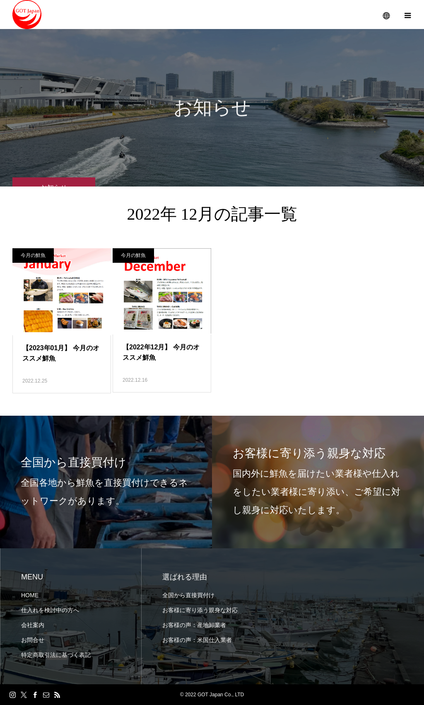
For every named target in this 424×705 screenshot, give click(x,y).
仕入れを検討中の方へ (50, 610)
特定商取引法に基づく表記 (56, 655)
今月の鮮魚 (33, 255)
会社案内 (32, 625)
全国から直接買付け (188, 595)
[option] (106, 482)
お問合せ (32, 640)
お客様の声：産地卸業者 (194, 625)
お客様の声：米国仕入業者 (197, 640)
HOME (30, 595)
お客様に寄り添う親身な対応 (200, 610)
